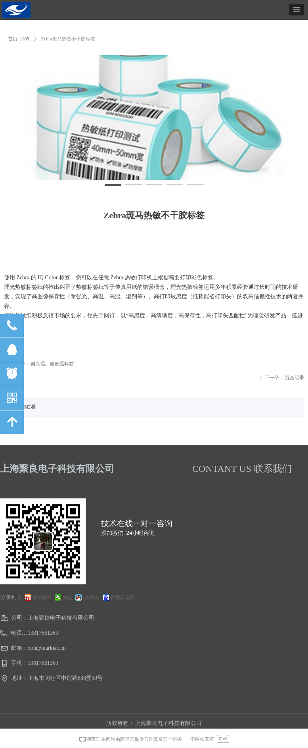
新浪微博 (42, 597)
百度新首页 (122, 597)
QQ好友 (91, 597)
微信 (67, 597)
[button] (296, 9)
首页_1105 (18, 39)
